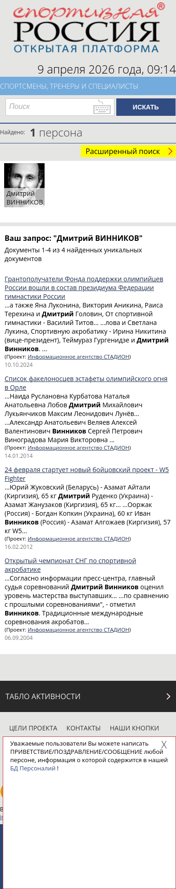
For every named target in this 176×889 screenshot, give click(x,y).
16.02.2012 (19, 547)
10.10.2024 (19, 365)
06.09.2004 (19, 638)
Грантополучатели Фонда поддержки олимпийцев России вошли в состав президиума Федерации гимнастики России (84, 287)
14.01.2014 (19, 456)
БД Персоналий (32, 768)
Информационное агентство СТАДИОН (78, 356)
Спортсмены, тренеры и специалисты (69, 86)
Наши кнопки (134, 728)
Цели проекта (33, 728)
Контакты (84, 728)
